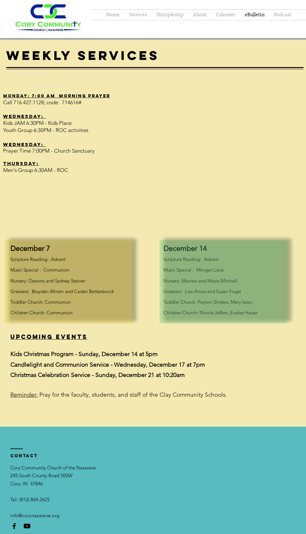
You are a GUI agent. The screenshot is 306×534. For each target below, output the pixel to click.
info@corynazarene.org (34, 515)
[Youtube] (27, 526)
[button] (170, 15)
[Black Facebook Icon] (14, 526)
